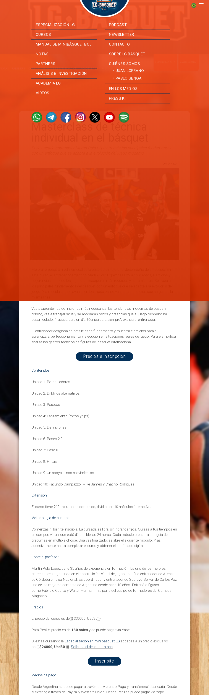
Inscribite (104, 661)
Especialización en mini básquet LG (92, 641)
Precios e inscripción (104, 356)
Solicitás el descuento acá (92, 647)
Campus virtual (188, 54)
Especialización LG (165, 54)
